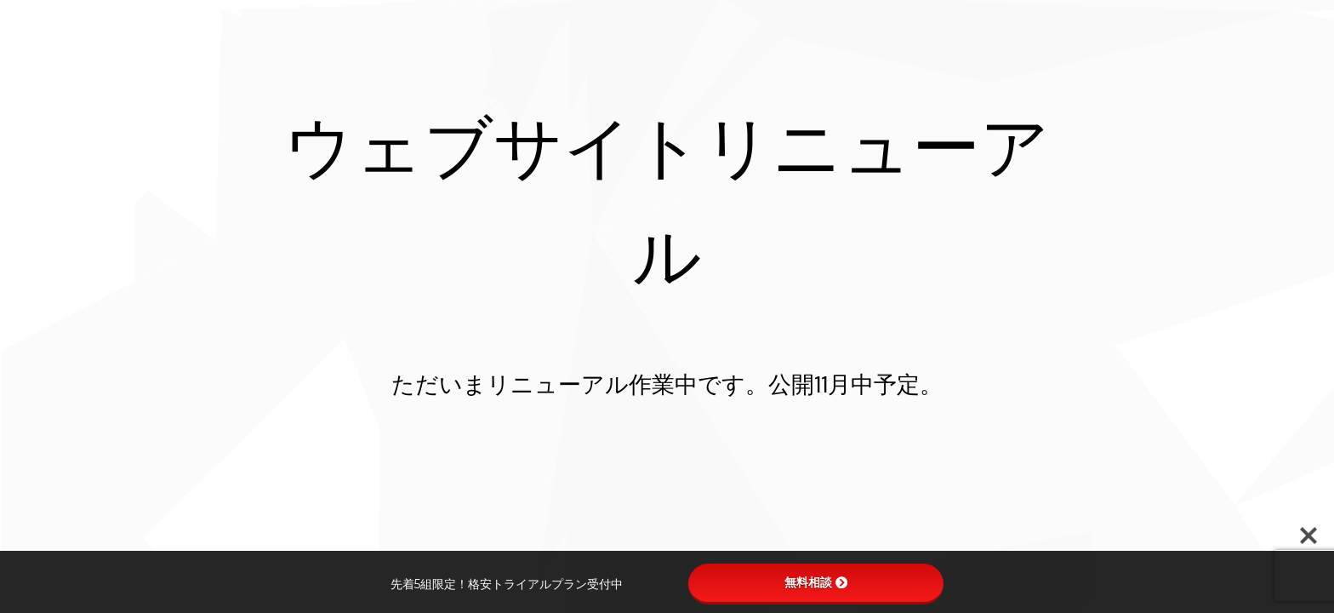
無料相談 (815, 582)
